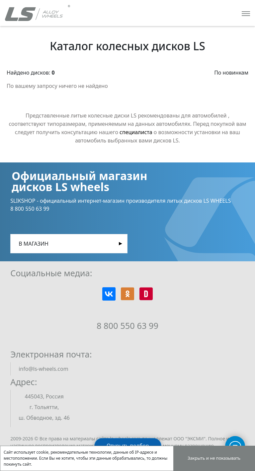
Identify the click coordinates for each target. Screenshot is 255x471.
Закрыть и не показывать (214, 458)
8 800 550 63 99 (127, 325)
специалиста (136, 132)
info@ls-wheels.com (43, 368)
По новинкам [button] (231, 72)
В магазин (33, 243)
